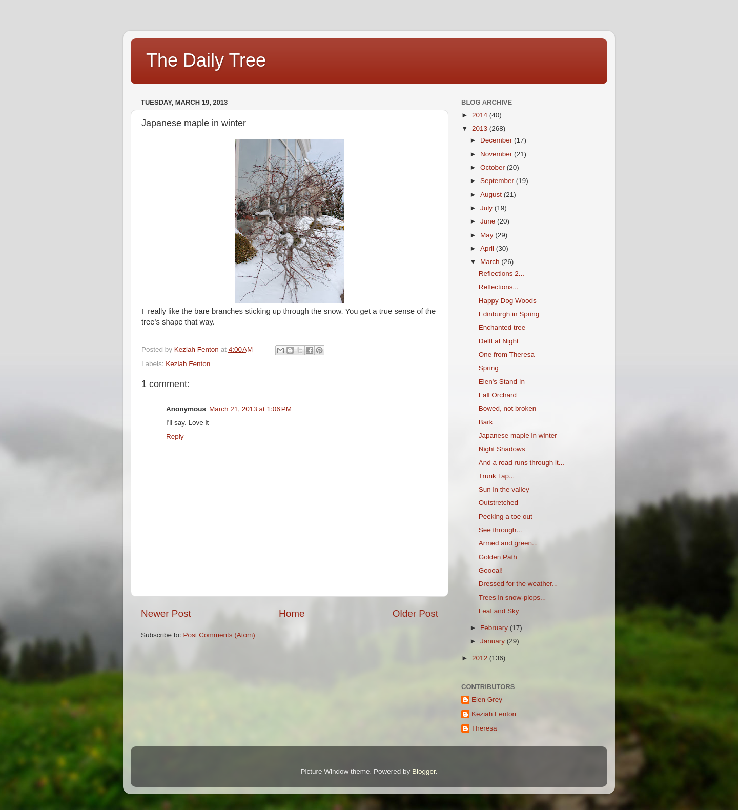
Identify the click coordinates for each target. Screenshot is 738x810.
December (497, 140)
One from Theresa (507, 354)
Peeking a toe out (505, 516)
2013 (480, 128)
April (488, 248)
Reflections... (499, 287)
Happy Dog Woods (508, 301)
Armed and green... (508, 543)
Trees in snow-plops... (512, 597)
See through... (500, 530)
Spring (489, 368)
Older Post (415, 613)
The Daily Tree (206, 60)
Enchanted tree (502, 327)
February (495, 628)
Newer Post (166, 613)
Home (291, 613)
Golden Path (498, 557)
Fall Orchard (498, 395)
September (498, 181)
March (490, 262)
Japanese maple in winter (518, 435)
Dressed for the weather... (518, 584)
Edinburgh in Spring (509, 314)
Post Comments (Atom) (219, 635)
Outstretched (498, 503)
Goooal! (491, 570)
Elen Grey (486, 699)
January (493, 641)
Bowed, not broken (508, 408)
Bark (486, 422)
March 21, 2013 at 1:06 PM (250, 409)
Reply (175, 436)
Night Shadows (502, 449)
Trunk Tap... (497, 476)
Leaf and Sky (499, 611)
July (487, 208)
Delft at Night (499, 341)
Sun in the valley (504, 489)
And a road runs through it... (521, 463)
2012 (480, 658)
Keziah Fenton (188, 364)
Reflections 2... (501, 273)
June (488, 221)
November (497, 154)
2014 (480, 115)
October (493, 167)
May (487, 235)
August (492, 194)
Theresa (484, 728)
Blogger (424, 771)
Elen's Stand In (502, 382)
